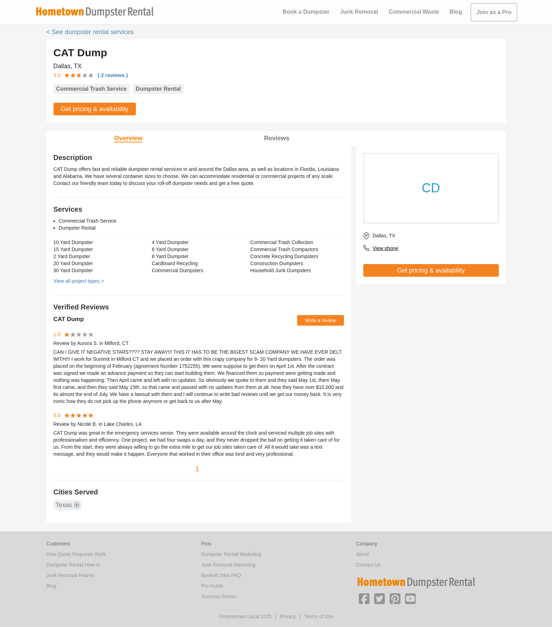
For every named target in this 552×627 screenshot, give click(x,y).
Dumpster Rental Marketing (231, 554)
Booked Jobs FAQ (221, 575)
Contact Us (368, 565)
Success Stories (219, 596)
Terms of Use (318, 616)
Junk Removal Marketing (228, 565)
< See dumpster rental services (90, 32)
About (362, 554)
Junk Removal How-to (70, 575)
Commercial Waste (414, 12)
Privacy (288, 616)
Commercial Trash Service (91, 89)
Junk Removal (359, 12)
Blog (456, 12)
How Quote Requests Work (76, 554)
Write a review (320, 320)
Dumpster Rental (158, 89)
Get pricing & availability (94, 109)
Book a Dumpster (306, 12)
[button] (364, 598)
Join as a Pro (494, 12)
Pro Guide (212, 586)
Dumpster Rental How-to (73, 565)
